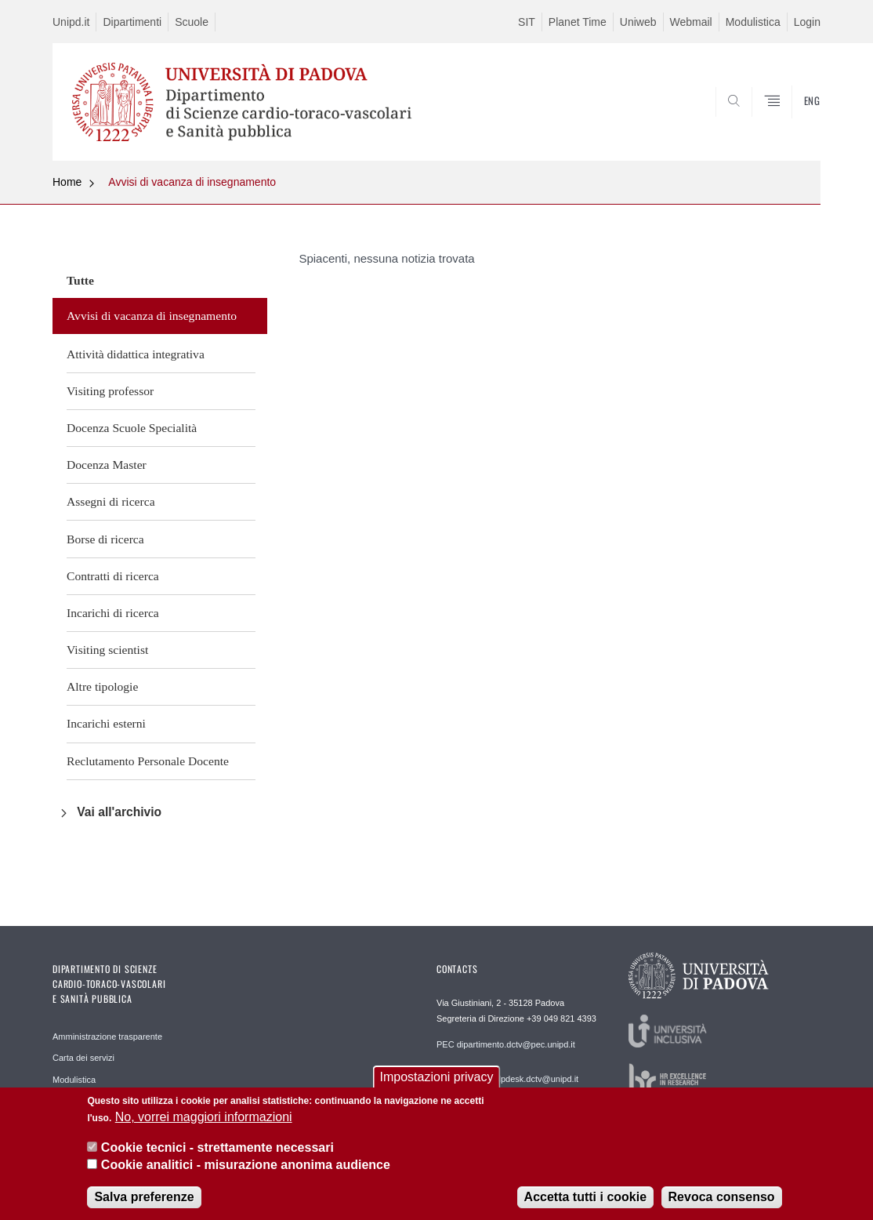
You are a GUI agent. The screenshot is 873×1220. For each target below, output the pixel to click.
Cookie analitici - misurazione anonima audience (245, 1169)
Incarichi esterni (106, 723)
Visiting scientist (107, 649)
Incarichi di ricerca (113, 612)
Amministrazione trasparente (107, 1036)
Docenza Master (107, 464)
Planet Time (578, 22)
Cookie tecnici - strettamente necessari (217, 1151)
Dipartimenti (132, 22)
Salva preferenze (144, 1201)
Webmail (691, 22)
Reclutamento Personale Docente (148, 761)
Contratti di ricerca (113, 576)
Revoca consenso (721, 1201)
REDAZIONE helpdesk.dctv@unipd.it (507, 1079)
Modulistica (753, 22)
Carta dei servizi (83, 1057)
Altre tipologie (102, 686)
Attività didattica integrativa (136, 354)
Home (67, 182)
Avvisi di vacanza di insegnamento (192, 182)
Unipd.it (71, 22)
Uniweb (638, 22)
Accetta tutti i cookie (585, 1201)
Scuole (191, 22)
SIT (526, 22)
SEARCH (793, 123)
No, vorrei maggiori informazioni (203, 1121)
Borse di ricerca (105, 539)
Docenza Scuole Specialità (132, 427)
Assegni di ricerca (111, 501)
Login (807, 22)
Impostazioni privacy (437, 1081)
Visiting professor (110, 391)
